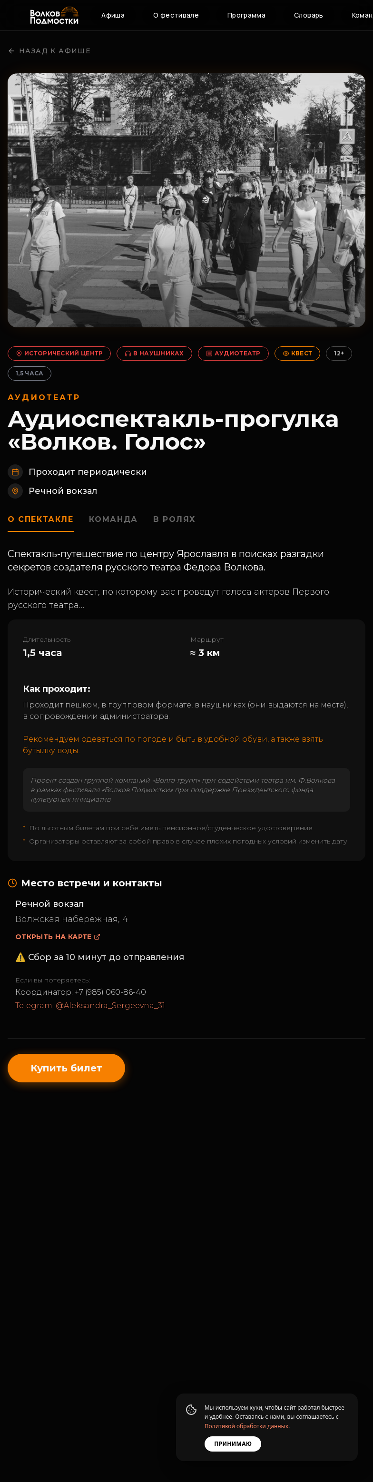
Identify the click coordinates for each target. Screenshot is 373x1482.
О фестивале (176, 15)
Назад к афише (49, 56)
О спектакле (41, 524)
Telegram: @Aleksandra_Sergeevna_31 (90, 1010)
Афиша (113, 15)
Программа (246, 15)
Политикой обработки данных (245, 1426)
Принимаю (232, 1444)
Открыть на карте (57, 942)
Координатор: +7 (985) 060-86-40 (80, 997)
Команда (113, 524)
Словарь (308, 15)
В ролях (175, 524)
